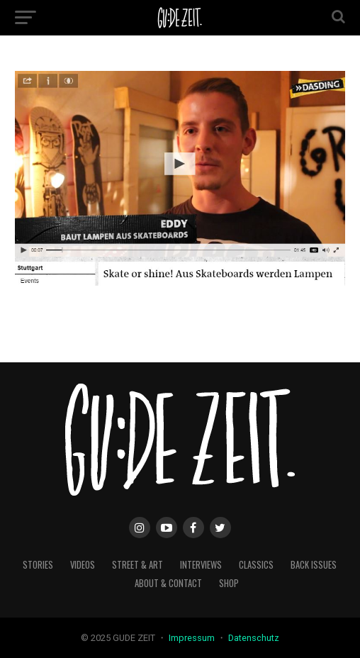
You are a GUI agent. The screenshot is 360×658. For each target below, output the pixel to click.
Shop (229, 583)
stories (38, 564)
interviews (201, 564)
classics (256, 564)
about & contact (168, 583)
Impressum (193, 637)
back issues (314, 564)
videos (82, 564)
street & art (137, 564)
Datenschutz (253, 637)
